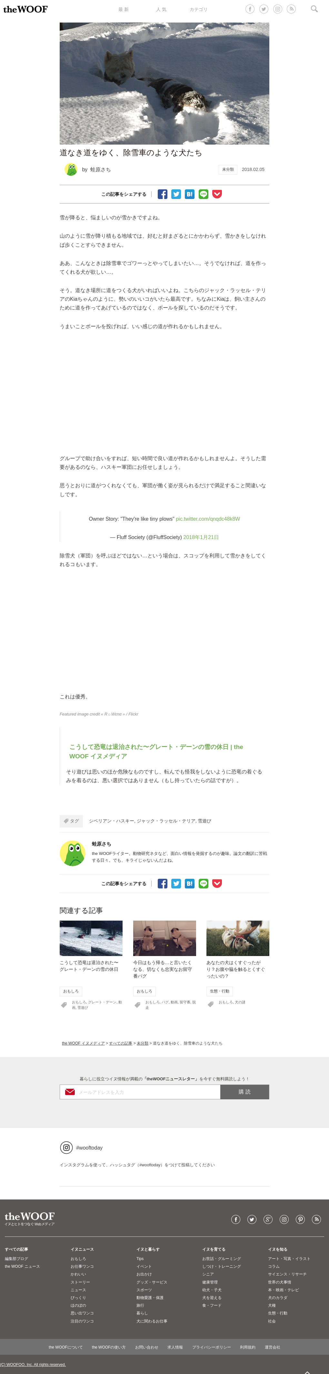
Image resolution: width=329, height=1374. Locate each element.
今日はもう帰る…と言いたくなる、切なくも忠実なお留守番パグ (162, 969)
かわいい (78, 1274)
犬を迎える (212, 1297)
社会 (272, 1321)
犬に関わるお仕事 (151, 1321)
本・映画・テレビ (283, 1290)
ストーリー (80, 1282)
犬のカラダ (277, 1297)
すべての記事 (120, 1043)
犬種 (272, 1305)
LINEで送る (203, 193)
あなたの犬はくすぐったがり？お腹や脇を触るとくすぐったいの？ (235, 969)
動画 (174, 1002)
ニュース (78, 1290)
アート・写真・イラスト (289, 1258)
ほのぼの (78, 1305)
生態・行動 (219, 991)
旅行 (140, 1305)
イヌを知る (277, 1249)
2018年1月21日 (201, 537)
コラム (274, 1266)
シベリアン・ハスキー (111, 820)
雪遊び (204, 820)
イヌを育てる (213, 1249)
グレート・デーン (102, 1002)
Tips (140, 1258)
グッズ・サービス (151, 1282)
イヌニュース (82, 1249)
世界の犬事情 (279, 1282)
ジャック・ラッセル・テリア (166, 820)
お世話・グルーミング (221, 1258)
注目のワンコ (82, 1321)
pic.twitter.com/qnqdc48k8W (208, 519)
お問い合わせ (146, 1347)
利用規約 (247, 1347)
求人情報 (175, 1347)
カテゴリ (199, 9)
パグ (165, 1002)
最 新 (123, 9)
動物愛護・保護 (150, 1297)
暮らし (142, 1313)
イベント (144, 1266)
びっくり (78, 1297)
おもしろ (71, 991)
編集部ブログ (16, 1258)
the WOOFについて (66, 1347)
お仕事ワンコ (82, 1266)
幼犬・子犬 (212, 1290)
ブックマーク (189, 193)
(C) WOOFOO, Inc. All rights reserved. (33, 1364)
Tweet (176, 193)
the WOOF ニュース (22, 1266)
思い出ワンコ (82, 1313)
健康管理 (210, 1282)
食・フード (212, 1305)
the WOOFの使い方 (109, 1347)
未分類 (228, 169)
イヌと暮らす (148, 1249)
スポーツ (144, 1290)
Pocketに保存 (217, 193)
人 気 (161, 9)
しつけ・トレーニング (221, 1266)
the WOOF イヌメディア (83, 1043)
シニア (208, 1274)
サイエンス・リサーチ (287, 1274)
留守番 (185, 1002)
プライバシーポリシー (211, 1347)
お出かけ (144, 1274)
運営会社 (272, 1347)
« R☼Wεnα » (113, 714)
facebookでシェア (162, 193)
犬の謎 (240, 1002)
